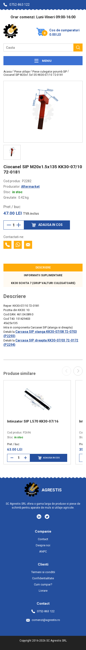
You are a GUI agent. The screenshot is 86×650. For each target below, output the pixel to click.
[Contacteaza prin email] (28, 245)
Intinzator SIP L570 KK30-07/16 (32, 421)
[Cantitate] (13, 225)
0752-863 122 (16, 4)
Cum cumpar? (43, 584)
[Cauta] (78, 47)
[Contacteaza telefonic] (7, 245)
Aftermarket (30, 186)
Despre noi (43, 545)
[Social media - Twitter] (47, 516)
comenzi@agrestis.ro (43, 620)
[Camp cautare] (38, 47)
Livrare (43, 590)
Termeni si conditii (43, 572)
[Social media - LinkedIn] (39, 516)
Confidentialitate (43, 578)
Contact (43, 539)
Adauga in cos (49, 458)
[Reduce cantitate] (9, 225)
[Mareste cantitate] (18, 225)
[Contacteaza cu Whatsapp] (18, 245)
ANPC (43, 551)
